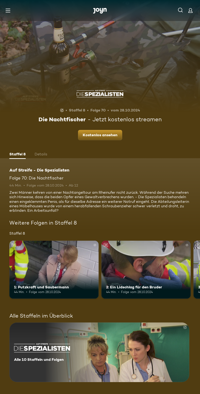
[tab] (17, 154)
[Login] (190, 10)
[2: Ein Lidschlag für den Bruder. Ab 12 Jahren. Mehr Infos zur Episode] (146, 270)
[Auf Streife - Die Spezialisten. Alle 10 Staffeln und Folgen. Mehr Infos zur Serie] (99, 352)
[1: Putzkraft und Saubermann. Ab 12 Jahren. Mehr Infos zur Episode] (54, 270)
